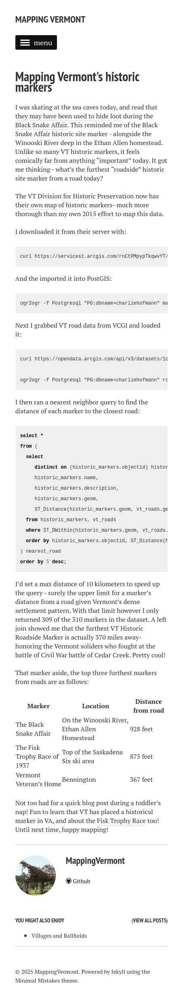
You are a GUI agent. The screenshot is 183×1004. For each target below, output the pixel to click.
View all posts (149, 920)
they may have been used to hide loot (68, 116)
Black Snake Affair (41, 124)
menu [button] (36, 42)
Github (78, 881)
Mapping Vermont (50, 19)
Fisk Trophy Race (121, 820)
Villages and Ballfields (59, 935)
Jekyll (118, 971)
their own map (36, 204)
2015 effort (98, 213)
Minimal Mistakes (37, 980)
